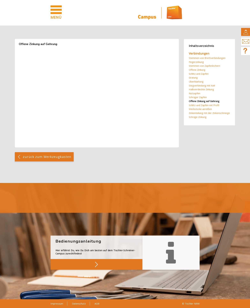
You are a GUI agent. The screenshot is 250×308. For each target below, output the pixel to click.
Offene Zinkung (197, 69)
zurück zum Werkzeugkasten (47, 157)
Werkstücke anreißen (200, 109)
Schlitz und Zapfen (199, 73)
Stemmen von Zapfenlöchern (204, 65)
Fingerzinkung (196, 61)
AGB (97, 303)
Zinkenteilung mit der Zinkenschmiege (209, 113)
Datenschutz (79, 303)
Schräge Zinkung (197, 117)
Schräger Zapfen (198, 97)
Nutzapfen (194, 93)
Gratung (193, 77)
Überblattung (196, 81)
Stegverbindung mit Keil (202, 85)
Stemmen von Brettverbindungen (207, 57)
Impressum (57, 303)
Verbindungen (199, 53)
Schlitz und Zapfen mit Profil (204, 105)
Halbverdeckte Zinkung (201, 89)
